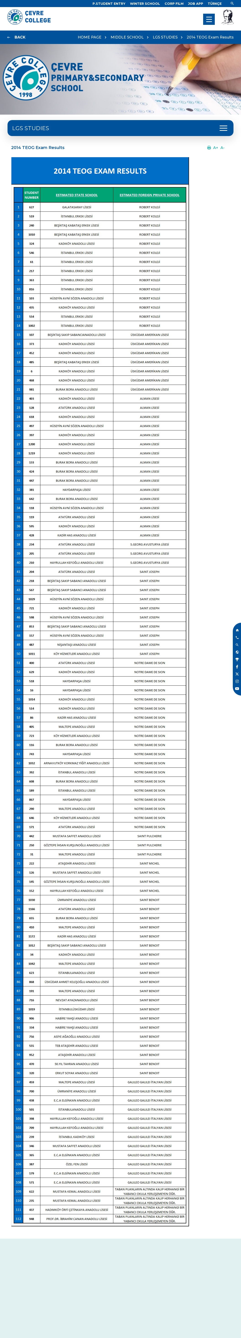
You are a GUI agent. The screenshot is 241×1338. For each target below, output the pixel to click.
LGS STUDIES (165, 37)
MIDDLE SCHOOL (127, 37)
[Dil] (215, 4)
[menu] (209, 19)
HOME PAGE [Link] (89, 37)
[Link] (109, 4)
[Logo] (29, 23)
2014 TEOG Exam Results (210, 37)
